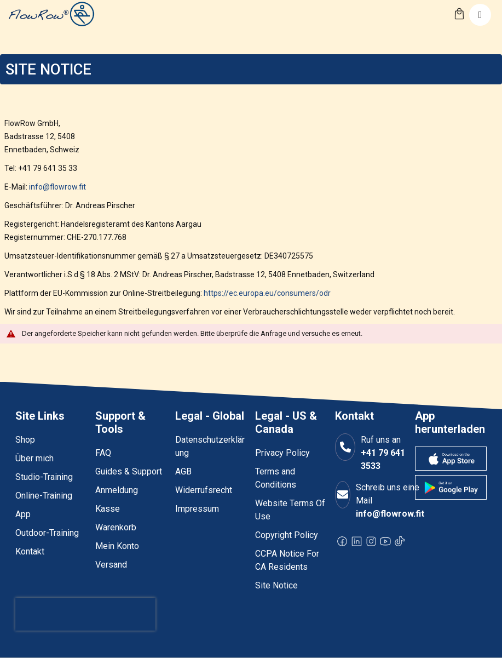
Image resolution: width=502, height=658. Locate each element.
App (23, 514)
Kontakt (29, 551)
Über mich (34, 458)
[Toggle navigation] (480, 15)
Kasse (107, 508)
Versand (111, 564)
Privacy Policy (282, 453)
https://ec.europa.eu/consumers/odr (267, 293)
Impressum (197, 508)
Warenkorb (115, 527)
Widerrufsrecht (203, 490)
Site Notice (276, 585)
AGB (183, 471)
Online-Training (43, 495)
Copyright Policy (286, 535)
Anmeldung (116, 490)
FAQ (103, 453)
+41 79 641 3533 (383, 459)
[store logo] (50, 14)
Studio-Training (44, 477)
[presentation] (85, 614)
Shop (25, 439)
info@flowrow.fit (57, 186)
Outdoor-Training (47, 533)
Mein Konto (117, 546)
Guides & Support (128, 471)
